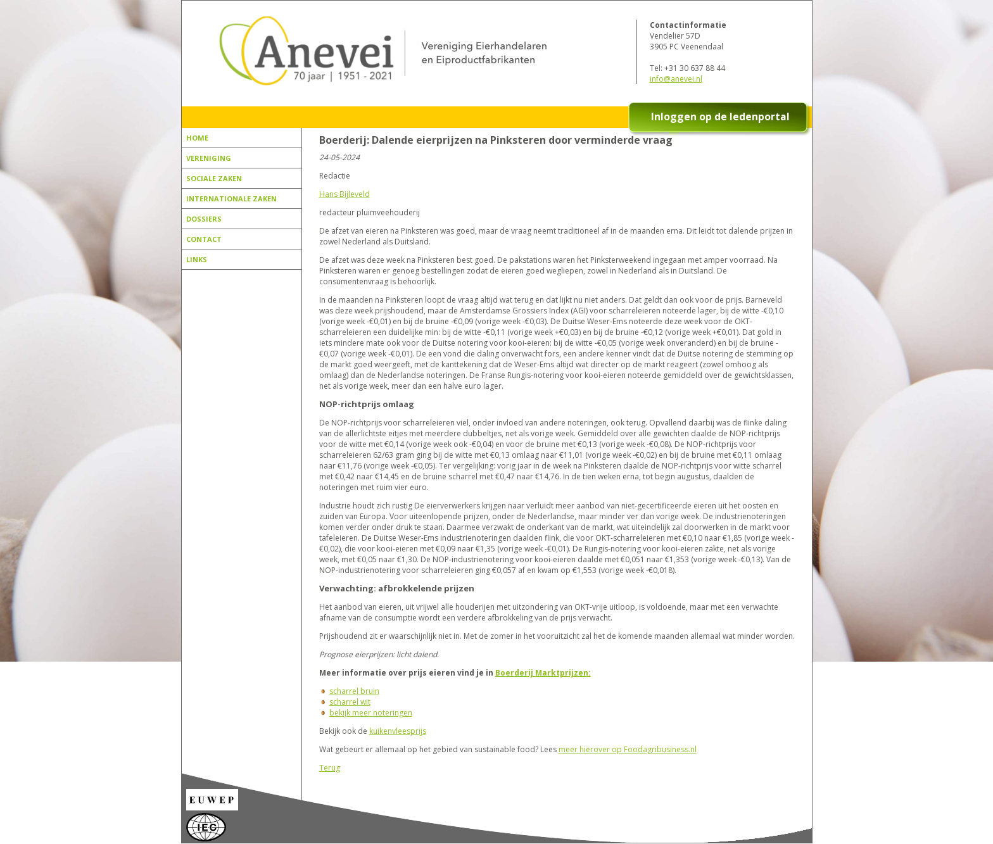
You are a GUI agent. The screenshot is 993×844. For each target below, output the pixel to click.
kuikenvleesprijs (397, 731)
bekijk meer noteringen (370, 712)
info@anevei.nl (676, 78)
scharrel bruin (354, 691)
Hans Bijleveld (344, 194)
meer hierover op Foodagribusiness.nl (628, 749)
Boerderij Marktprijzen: (543, 672)
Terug (329, 767)
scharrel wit (349, 701)
